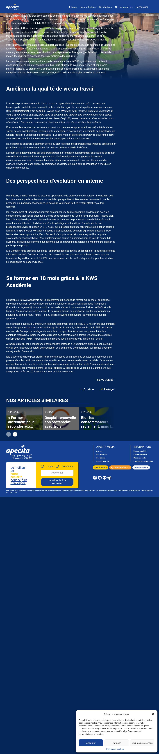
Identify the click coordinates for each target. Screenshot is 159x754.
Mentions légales (140, 458)
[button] (152, 714)
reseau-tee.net (141, 467)
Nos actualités (88, 7)
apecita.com (100, 467)
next (15, 434)
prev (8, 434)
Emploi (50, 466)
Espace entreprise (140, 454)
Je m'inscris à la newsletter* (57, 482)
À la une (73, 7)
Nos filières (105, 7)
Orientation (67, 466)
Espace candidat (140, 451)
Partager (108, 389)
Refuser (117, 743)
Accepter (90, 743)
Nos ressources (124, 7)
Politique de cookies (115, 749)
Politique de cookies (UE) (143, 461)
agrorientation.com (120, 467)
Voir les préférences (142, 743)
